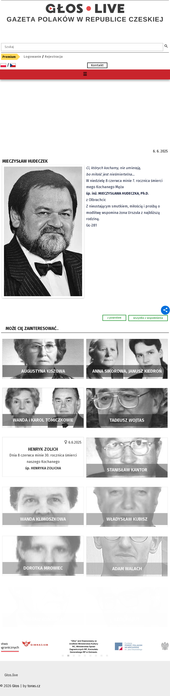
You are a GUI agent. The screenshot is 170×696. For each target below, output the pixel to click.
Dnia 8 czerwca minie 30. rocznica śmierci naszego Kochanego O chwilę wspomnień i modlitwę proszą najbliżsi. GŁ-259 (43, 474)
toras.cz (33, 686)
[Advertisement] (85, 113)
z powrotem (114, 317)
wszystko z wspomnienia (148, 317)
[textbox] (82, 47)
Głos (15, 686)
